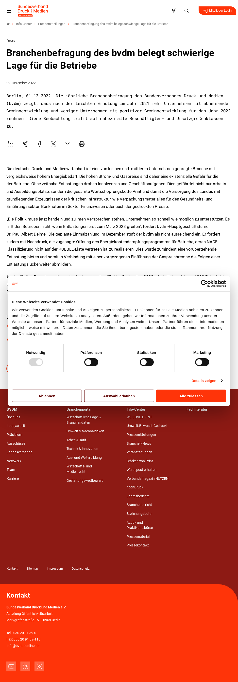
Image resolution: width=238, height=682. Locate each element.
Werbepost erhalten (141, 470)
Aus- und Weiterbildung (84, 458)
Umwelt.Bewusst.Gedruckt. (148, 426)
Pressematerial (138, 537)
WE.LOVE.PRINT (139, 417)
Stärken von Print (140, 461)
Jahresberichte (138, 496)
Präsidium (14, 435)
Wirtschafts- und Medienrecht (79, 469)
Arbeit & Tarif (76, 440)
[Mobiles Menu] (9, 10)
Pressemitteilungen (141, 435)
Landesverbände (19, 452)
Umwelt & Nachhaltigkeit (85, 431)
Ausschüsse (16, 443)
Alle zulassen (191, 396)
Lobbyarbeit (16, 426)
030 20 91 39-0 (24, 633)
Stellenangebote (139, 514)
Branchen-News (139, 443)
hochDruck (135, 487)
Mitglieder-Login (217, 10)
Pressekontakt (138, 545)
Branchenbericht (139, 505)
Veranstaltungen (139, 452)
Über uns (13, 417)
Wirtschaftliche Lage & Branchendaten (84, 420)
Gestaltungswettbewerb (85, 481)
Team (11, 470)
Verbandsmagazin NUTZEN (148, 479)
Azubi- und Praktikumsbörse (140, 525)
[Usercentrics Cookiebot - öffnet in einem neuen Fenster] (204, 284)
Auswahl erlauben (119, 396)
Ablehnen (46, 396)
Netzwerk (14, 461)
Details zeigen (203, 381)
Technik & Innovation (82, 449)
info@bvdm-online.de (23, 646)
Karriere (13, 479)
